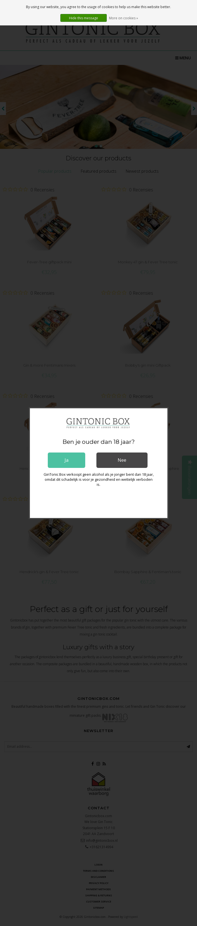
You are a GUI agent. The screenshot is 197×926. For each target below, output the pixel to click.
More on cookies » (123, 18)
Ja (66, 460)
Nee (122, 460)
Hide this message (83, 18)
